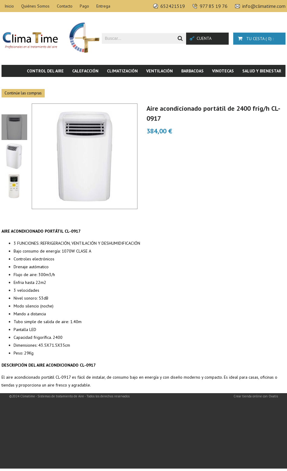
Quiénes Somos (35, 6)
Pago (84, 6)
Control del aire (45, 71)
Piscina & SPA (236, 83)
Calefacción (85, 71)
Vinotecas (223, 71)
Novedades (269, 83)
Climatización (122, 71)
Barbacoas (192, 71)
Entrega (103, 6)
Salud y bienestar (261, 71)
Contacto (65, 6)
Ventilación (159, 71)
